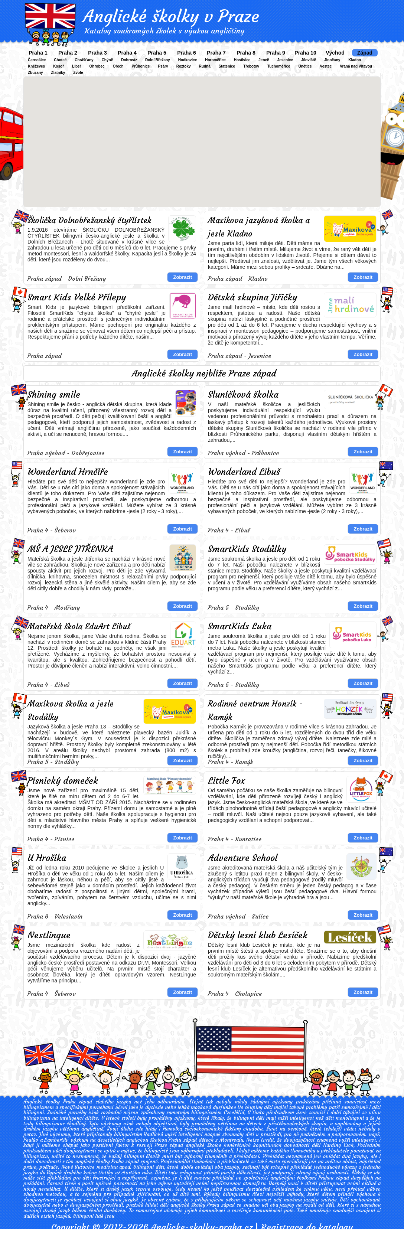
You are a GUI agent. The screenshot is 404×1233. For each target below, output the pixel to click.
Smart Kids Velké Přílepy (76, 297)
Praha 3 (97, 53)
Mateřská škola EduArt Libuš (78, 627)
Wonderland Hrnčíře (67, 471)
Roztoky (183, 66)
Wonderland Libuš (244, 471)
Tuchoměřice (278, 66)
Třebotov (251, 66)
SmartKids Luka (239, 626)
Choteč (60, 60)
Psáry (163, 66)
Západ (364, 53)
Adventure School (242, 858)
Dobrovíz (129, 60)
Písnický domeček (62, 780)
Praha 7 (216, 53)
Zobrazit (182, 277)
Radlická (153, 1134)
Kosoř (58, 66)
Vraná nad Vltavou (356, 66)
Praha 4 (127, 53)
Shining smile (53, 394)
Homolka (172, 1129)
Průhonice (141, 66)
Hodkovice (187, 60)
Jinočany (332, 60)
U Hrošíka (46, 858)
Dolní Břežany (157, 60)
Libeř (76, 66)
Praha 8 (246, 53)
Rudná (205, 66)
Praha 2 (67, 53)
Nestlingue (49, 935)
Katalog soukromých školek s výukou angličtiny (164, 30)
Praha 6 (186, 53)
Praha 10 (305, 53)
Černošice (37, 60)
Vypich (54, 1173)
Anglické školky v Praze (171, 16)
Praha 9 (275, 53)
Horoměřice (215, 60)
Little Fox (226, 780)
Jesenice (285, 60)
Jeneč (263, 60)
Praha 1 (38, 53)
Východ (335, 53)
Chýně (107, 60)
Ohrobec (97, 66)
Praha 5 (156, 53)
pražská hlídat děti (147, 1205)
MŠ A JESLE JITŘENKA (70, 549)
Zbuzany (35, 73)
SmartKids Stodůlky (247, 549)
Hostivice (242, 60)
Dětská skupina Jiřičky (252, 297)
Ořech (118, 66)
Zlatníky (58, 73)
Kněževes (36, 66)
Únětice (305, 66)
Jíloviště (308, 60)
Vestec (326, 66)
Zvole (78, 73)
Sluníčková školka (243, 394)
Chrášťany (84, 60)
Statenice (227, 66)
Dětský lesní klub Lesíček (257, 935)
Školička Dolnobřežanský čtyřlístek (89, 220)
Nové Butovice (78, 1167)
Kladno (354, 60)
